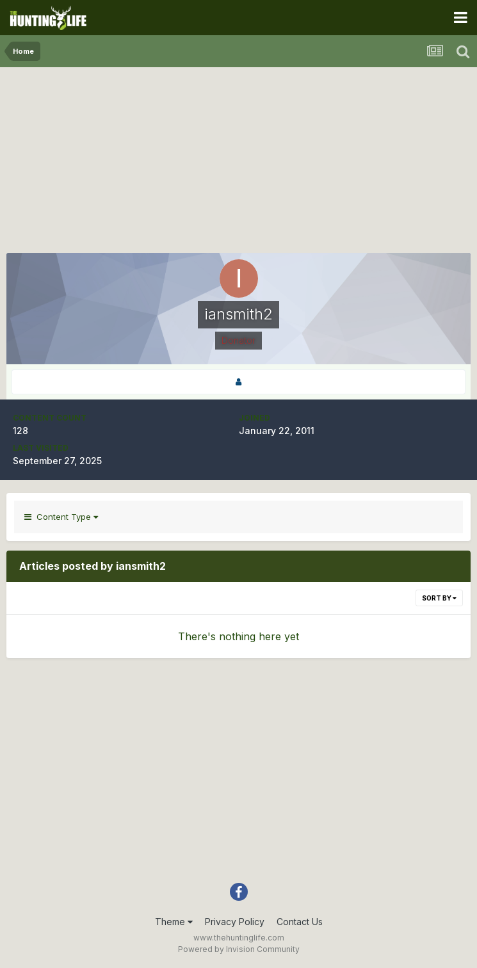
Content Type (61, 517)
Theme (174, 921)
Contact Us (300, 921)
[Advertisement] (239, 163)
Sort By (439, 598)
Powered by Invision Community (239, 949)
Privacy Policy (234, 921)
